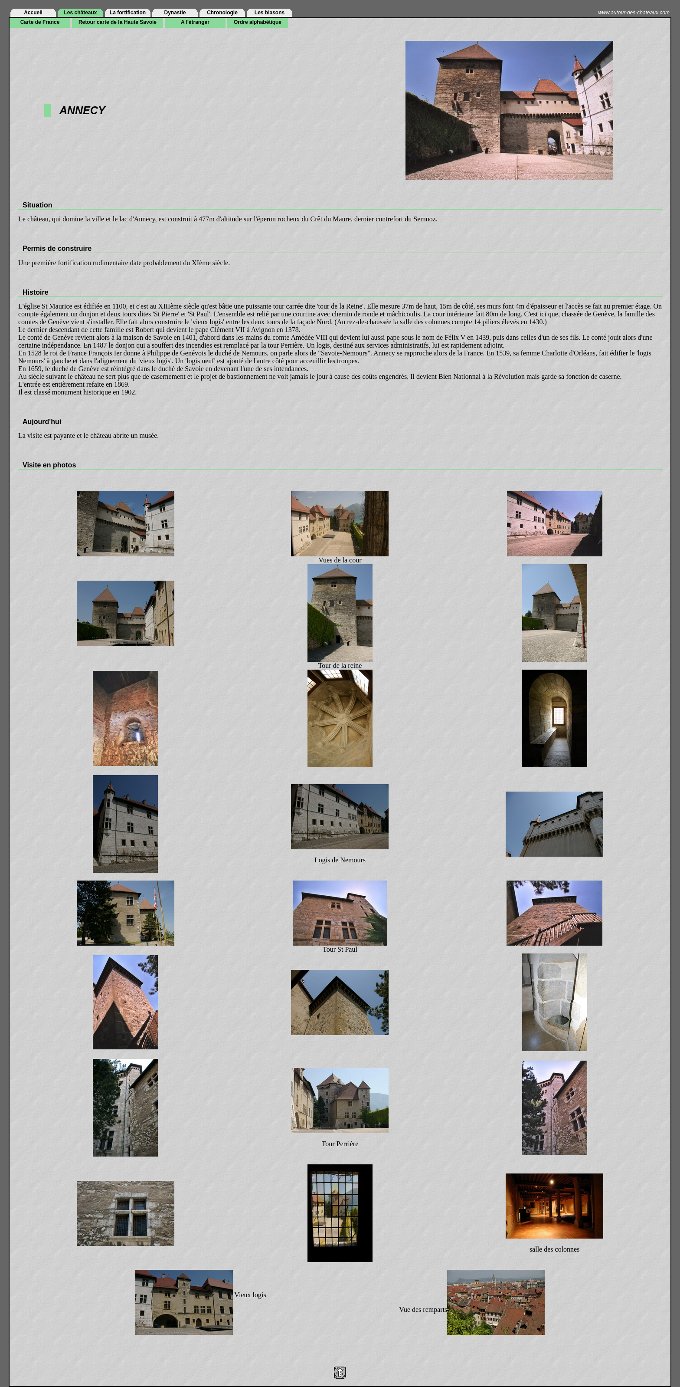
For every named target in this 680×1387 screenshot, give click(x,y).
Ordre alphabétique (257, 22)
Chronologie (222, 13)
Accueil (33, 13)
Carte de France (40, 22)
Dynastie (175, 13)
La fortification (128, 13)
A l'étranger (195, 22)
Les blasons (269, 13)
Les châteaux (80, 13)
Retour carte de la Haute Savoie (117, 22)
